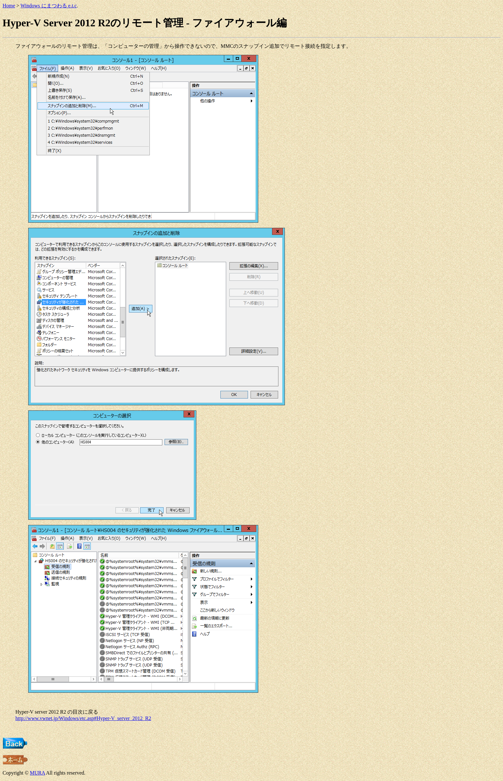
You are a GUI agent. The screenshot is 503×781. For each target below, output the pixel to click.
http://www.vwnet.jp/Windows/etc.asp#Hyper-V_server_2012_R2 (83, 718)
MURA (37, 773)
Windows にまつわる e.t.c (49, 5)
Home (9, 5)
